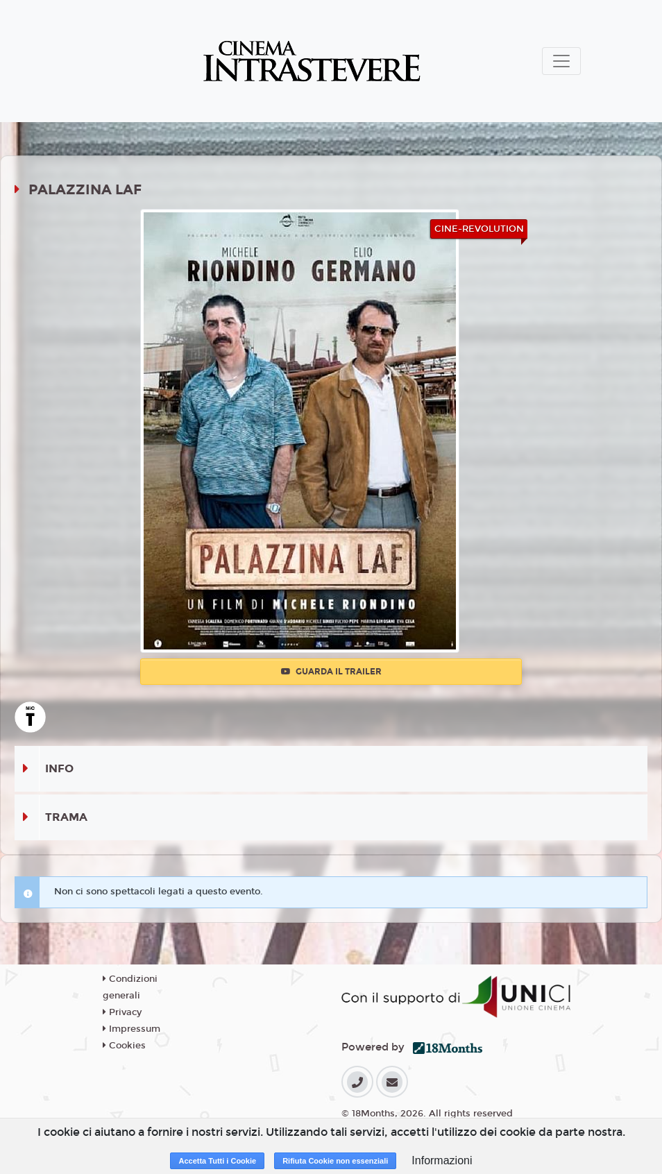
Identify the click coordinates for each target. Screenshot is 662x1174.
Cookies (124, 1045)
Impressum (131, 1029)
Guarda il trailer (331, 672)
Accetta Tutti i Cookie (217, 1161)
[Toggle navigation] (561, 61)
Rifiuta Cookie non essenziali (335, 1161)
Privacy (122, 1012)
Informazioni (441, 1160)
